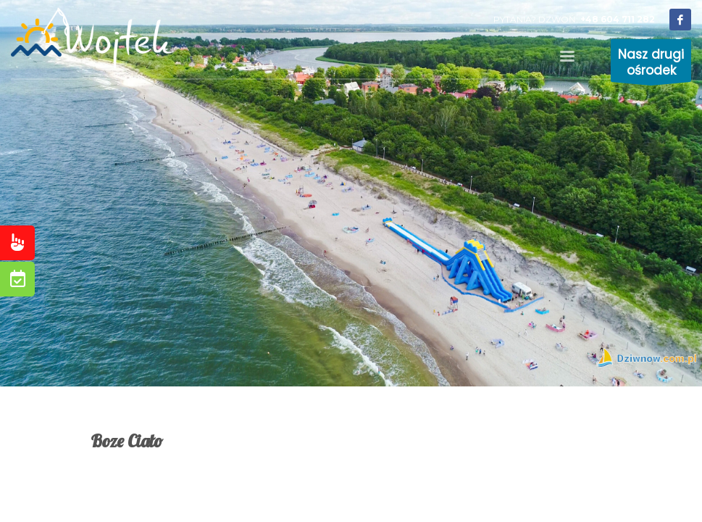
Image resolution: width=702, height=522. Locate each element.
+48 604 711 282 (617, 19)
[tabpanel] (351, 193)
